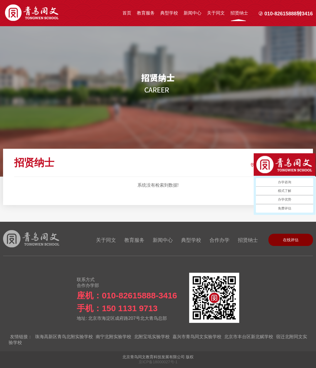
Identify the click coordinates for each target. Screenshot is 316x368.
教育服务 (146, 13)
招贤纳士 (239, 13)
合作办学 (219, 240)
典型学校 (169, 13)
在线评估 (290, 240)
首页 (126, 13)
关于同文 (216, 13)
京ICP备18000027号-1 (158, 362)
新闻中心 (192, 13)
